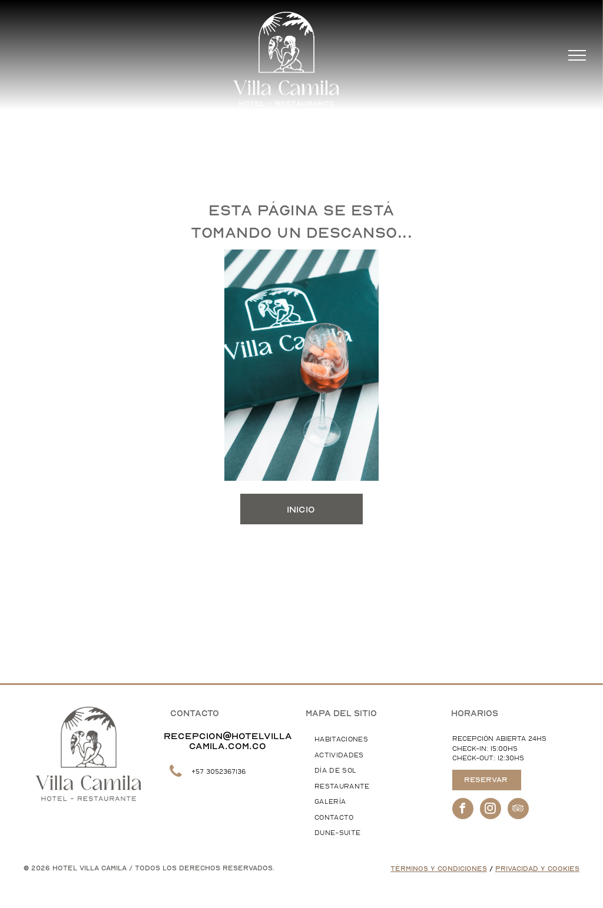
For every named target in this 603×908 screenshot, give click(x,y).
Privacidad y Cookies (537, 869)
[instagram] (490, 810)
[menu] (577, 55)
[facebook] (462, 810)
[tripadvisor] (518, 810)
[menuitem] (371, 740)
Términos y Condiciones (438, 869)
